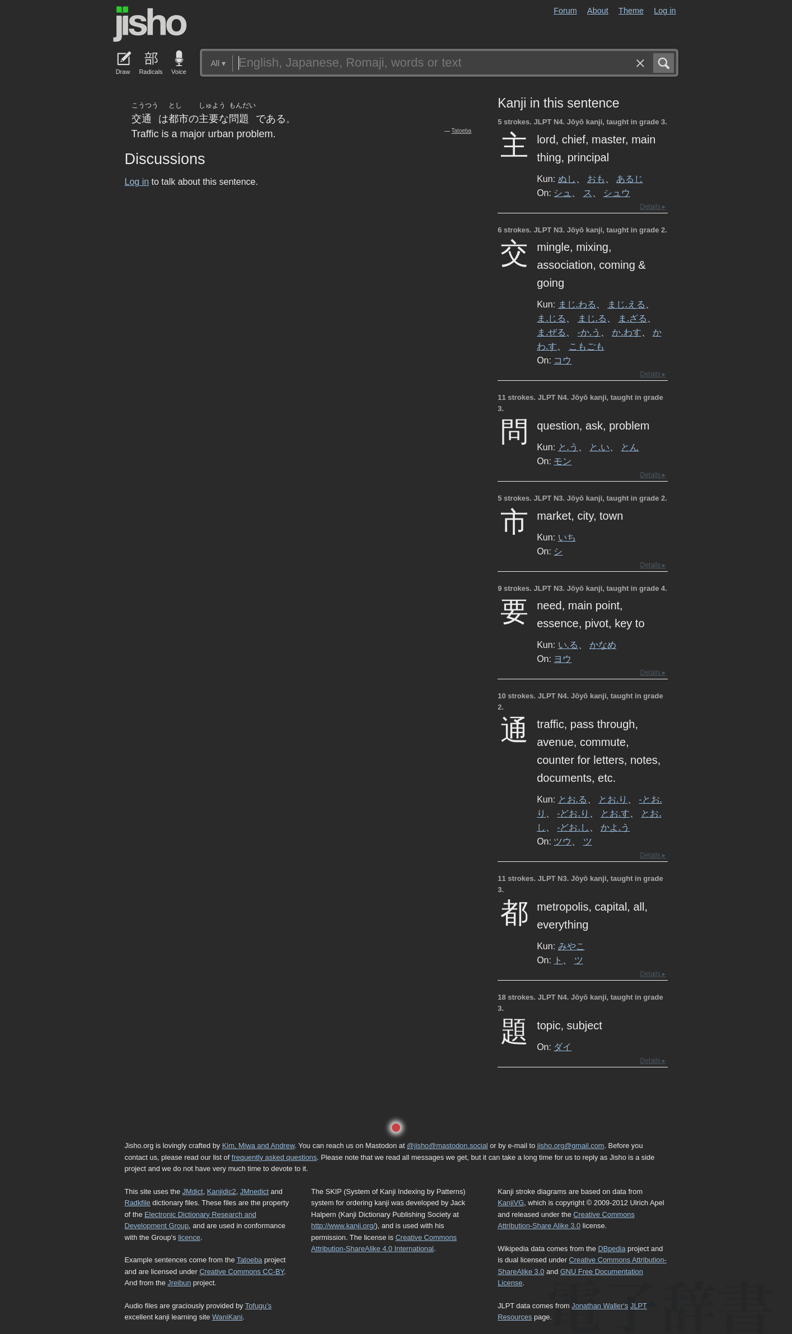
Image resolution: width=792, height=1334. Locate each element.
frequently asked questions (274, 1157)
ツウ (562, 841)
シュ (562, 192)
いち (567, 537)
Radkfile (138, 1202)
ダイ (562, 1047)
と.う (568, 447)
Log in (665, 10)
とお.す (615, 813)
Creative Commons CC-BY (241, 1271)
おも (596, 178)
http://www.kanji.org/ (343, 1225)
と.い (599, 447)
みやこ (571, 946)
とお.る (572, 799)
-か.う (589, 332)
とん (630, 447)
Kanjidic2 (221, 1191)
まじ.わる (577, 304)
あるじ (629, 178)
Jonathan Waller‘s (599, 1306)
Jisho (150, 24)
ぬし (567, 178)
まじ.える (626, 304)
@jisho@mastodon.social (447, 1145)
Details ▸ (653, 207)
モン (562, 461)
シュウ (616, 192)
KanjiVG (511, 1202)
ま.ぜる (551, 332)
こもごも (586, 346)
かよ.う (615, 827)
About (597, 10)
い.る (568, 644)
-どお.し (573, 827)
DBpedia (611, 1248)
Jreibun (179, 1283)
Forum (565, 10)
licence (189, 1237)
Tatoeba (462, 131)
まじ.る (592, 318)
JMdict (192, 1191)
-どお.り (573, 813)
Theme (631, 10)
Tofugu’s (258, 1306)
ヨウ (562, 658)
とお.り (612, 799)
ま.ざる (632, 318)
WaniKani (227, 1317)
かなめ (602, 644)
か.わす (626, 332)
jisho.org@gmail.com (570, 1145)
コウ (562, 360)
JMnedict (254, 1191)
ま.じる (551, 318)
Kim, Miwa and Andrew (258, 1145)
